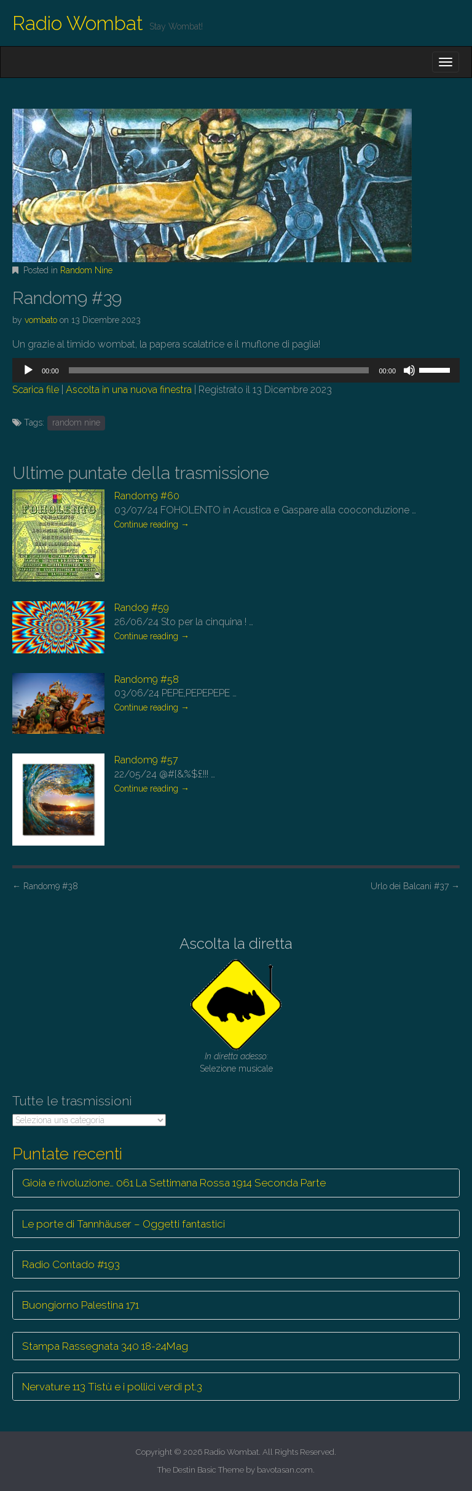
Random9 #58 (146, 679)
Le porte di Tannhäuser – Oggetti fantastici (123, 1224)
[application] (236, 370)
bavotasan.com (285, 1469)
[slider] (219, 370)
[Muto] (409, 370)
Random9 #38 (45, 886)
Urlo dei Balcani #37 (415, 886)
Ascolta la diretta (236, 943)
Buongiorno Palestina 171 (80, 1305)
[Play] (28, 370)
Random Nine (86, 270)
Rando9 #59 (141, 607)
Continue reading (151, 524)
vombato (41, 320)
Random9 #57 (146, 760)
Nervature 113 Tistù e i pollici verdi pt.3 (112, 1386)
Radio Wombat (77, 23)
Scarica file (35, 389)
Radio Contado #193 (71, 1264)
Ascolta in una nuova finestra (129, 389)
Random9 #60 (146, 496)
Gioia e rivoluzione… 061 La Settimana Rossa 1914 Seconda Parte (174, 1183)
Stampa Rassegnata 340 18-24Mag (105, 1346)
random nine (76, 422)
